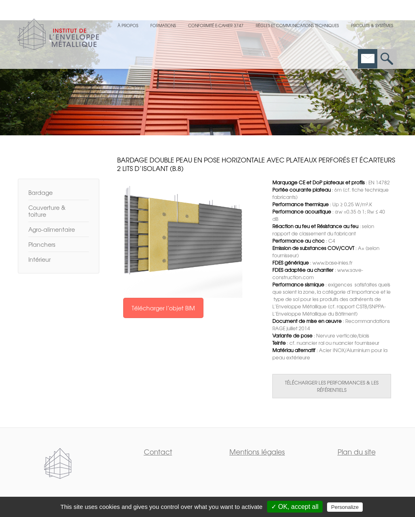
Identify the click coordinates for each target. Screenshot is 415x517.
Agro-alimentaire (51, 229)
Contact (158, 451)
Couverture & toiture (47, 210)
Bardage (40, 192)
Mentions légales (257, 451)
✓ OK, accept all (295, 506)
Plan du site (357, 451)
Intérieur (39, 259)
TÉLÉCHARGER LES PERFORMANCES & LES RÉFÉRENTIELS (332, 386)
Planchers (41, 244)
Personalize (345, 507)
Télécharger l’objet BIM (163, 308)
